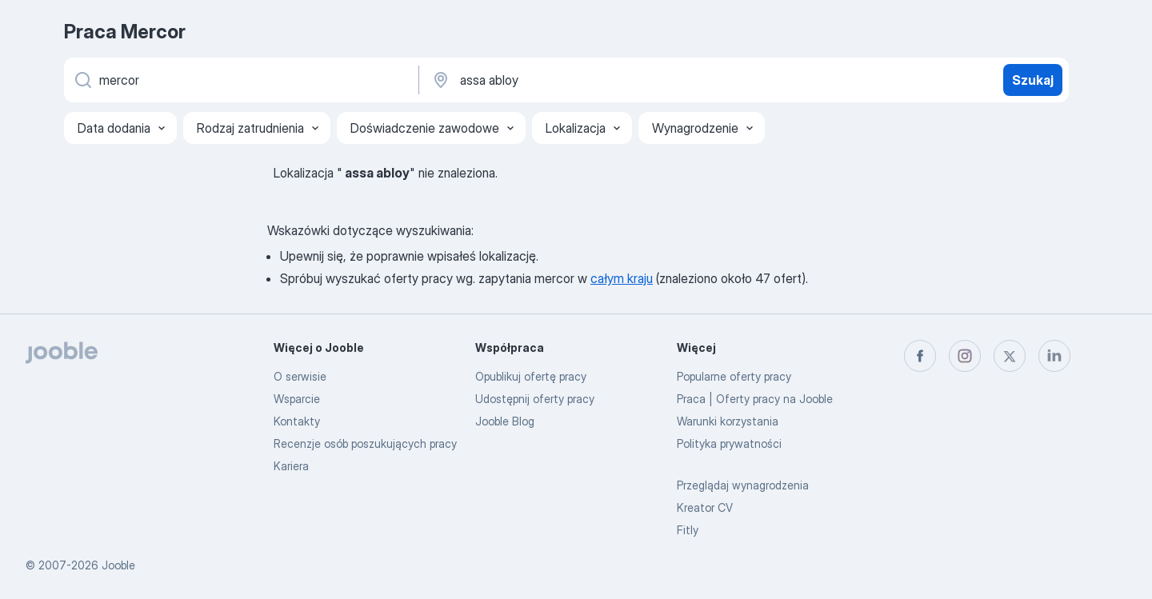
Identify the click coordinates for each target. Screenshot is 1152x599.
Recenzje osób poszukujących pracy (365, 443)
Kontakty (297, 421)
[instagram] (965, 356)
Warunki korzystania (727, 421)
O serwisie (300, 376)
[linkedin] (1054, 356)
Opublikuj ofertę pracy (530, 376)
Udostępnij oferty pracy (534, 398)
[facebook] (920, 356)
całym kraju (621, 278)
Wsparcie (297, 398)
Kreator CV (705, 507)
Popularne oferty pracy (734, 376)
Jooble (118, 565)
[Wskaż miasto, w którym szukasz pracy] (598, 80)
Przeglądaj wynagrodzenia (743, 485)
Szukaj (1033, 80)
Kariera (291, 466)
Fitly (687, 530)
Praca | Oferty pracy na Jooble (755, 398)
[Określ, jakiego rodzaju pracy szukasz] (240, 80)
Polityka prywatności (729, 443)
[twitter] (1010, 356)
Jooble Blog (504, 421)
